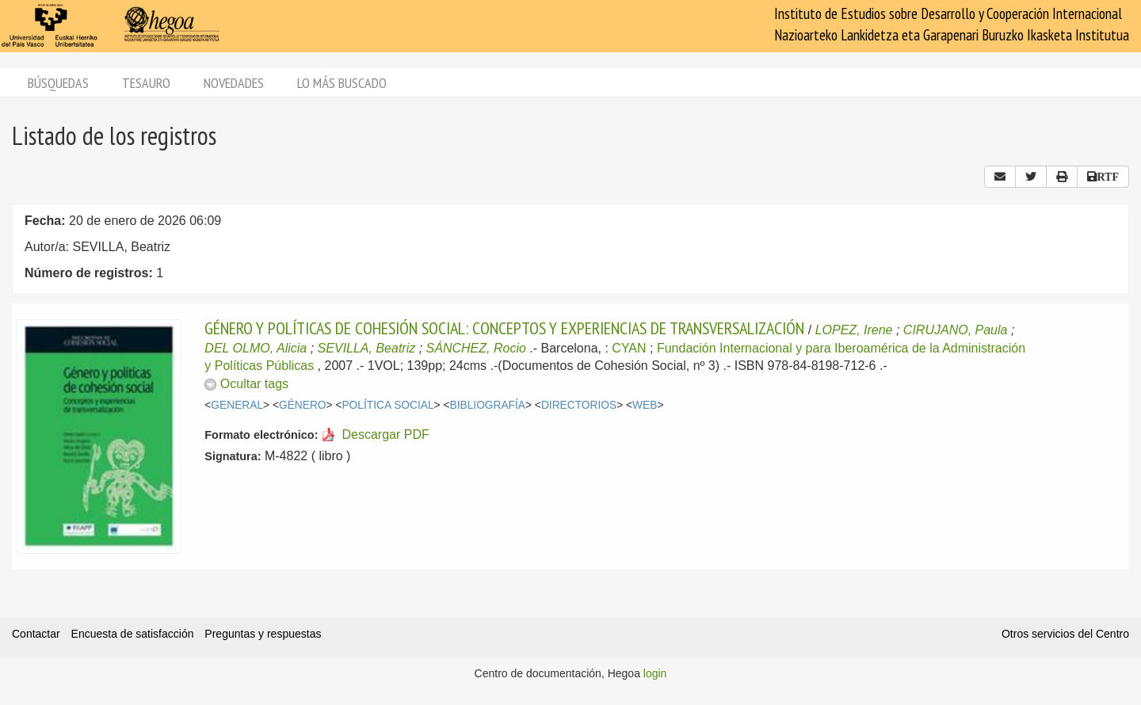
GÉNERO (302, 405)
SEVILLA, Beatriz (367, 348)
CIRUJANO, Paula (955, 330)
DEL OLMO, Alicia (255, 348)
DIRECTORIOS (578, 405)
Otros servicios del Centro (1065, 633)
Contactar (36, 633)
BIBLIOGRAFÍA (488, 405)
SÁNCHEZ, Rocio (476, 348)
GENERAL (237, 405)
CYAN (629, 348)
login (655, 673)
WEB (644, 405)
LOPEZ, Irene (854, 330)
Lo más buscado (342, 83)
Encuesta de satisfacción (132, 633)
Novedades (234, 83)
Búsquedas (58, 83)
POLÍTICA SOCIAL (387, 405)
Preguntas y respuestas (262, 633)
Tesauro (146, 83)
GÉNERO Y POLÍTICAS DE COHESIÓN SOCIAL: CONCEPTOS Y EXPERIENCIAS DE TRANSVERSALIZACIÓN (504, 328)
